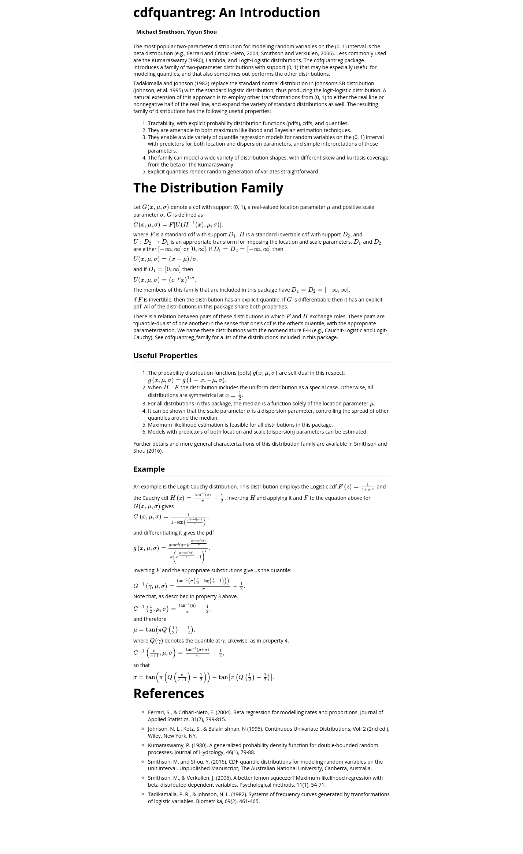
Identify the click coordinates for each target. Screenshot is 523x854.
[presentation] (155, 206)
